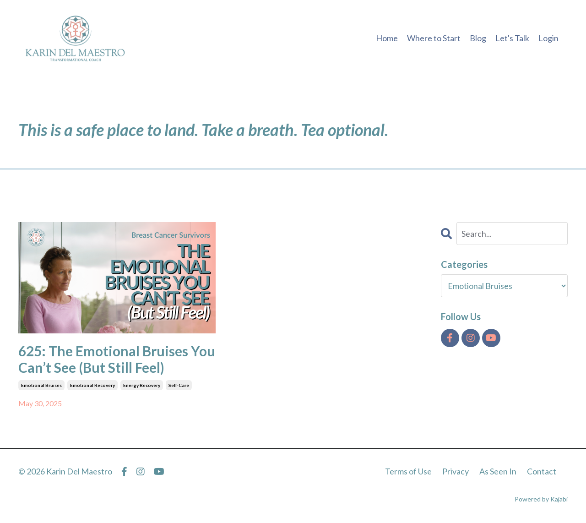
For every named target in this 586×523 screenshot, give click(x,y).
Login (548, 38)
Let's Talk (512, 38)
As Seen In (497, 471)
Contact (541, 471)
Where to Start (434, 38)
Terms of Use (408, 471)
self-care (178, 385)
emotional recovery (92, 385)
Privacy (455, 471)
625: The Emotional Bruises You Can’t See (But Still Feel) (116, 359)
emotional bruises (41, 385)
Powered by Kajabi (541, 499)
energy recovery (141, 385)
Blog (478, 38)
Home (387, 38)
